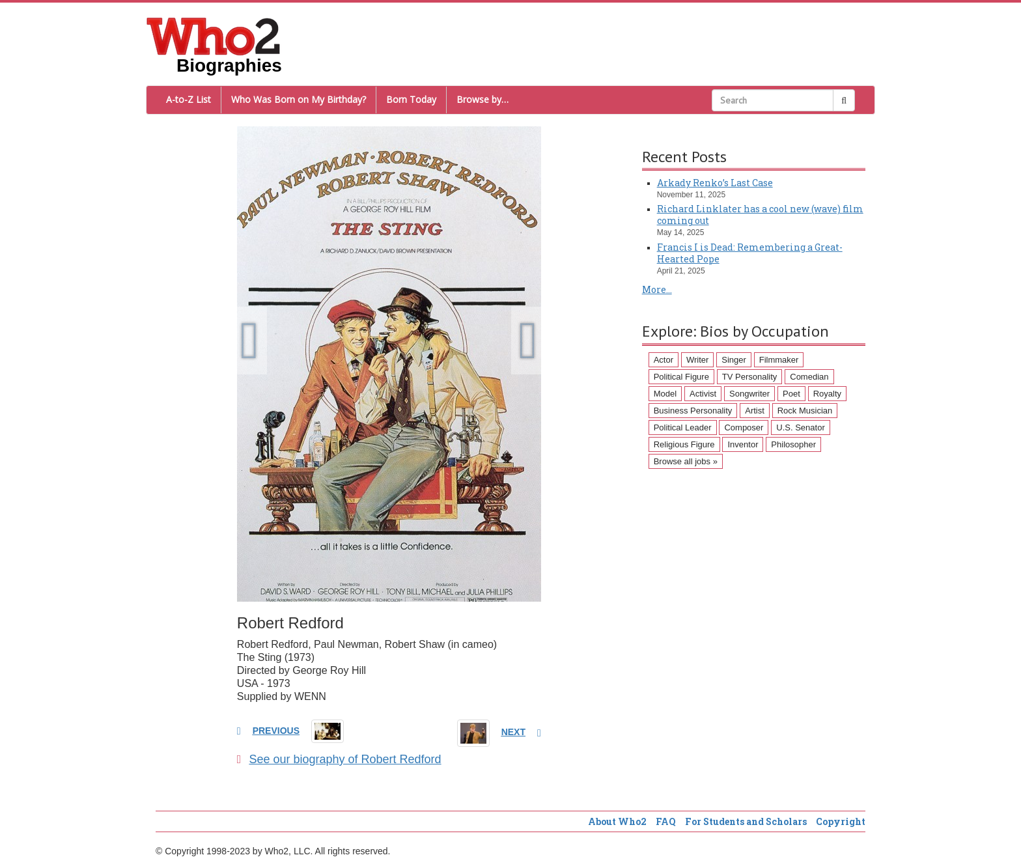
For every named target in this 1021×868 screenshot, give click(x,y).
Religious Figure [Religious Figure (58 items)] (684, 444)
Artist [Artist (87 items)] (754, 410)
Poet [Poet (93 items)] (791, 394)
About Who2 (617, 821)
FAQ (666, 821)
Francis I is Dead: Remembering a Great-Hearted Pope (750, 253)
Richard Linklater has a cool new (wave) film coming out (760, 215)
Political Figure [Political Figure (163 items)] (681, 377)
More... (657, 289)
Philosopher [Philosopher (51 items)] (793, 444)
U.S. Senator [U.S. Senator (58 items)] (800, 427)
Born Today (411, 99)
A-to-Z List (188, 99)
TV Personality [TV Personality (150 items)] (749, 377)
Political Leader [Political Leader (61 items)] (683, 427)
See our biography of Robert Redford (339, 759)
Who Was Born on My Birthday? (298, 99)
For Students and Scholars (746, 821)
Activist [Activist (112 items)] (703, 394)
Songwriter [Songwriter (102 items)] (749, 394)
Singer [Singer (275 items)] (733, 360)
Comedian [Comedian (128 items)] (809, 377)
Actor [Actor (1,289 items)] (663, 360)
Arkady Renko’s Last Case (715, 182)
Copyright (840, 821)
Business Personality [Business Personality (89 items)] (693, 410)
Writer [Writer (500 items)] (697, 360)
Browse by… (482, 99)
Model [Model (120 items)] (665, 394)
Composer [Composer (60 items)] (743, 427)
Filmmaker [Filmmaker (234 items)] (779, 360)
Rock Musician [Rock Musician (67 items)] (805, 410)
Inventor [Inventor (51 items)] (742, 444)
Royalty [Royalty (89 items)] (827, 394)
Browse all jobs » (686, 461)
